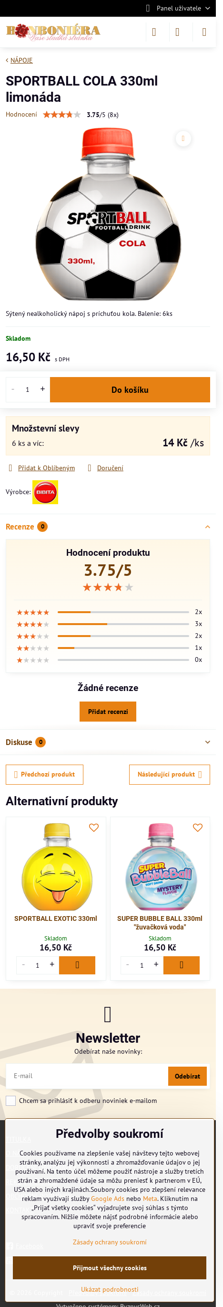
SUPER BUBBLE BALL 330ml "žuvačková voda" (160, 923)
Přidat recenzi (108, 711)
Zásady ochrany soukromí (110, 1242)
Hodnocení (21, 114)
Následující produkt (170, 775)
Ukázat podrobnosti (110, 1289)
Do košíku (130, 389)
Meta (150, 1198)
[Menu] (204, 32)
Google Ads (107, 1198)
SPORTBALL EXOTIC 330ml (55, 918)
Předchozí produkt (44, 775)
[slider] (108, 587)
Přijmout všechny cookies (110, 1268)
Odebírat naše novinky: (108, 1051)
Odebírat (187, 1076)
